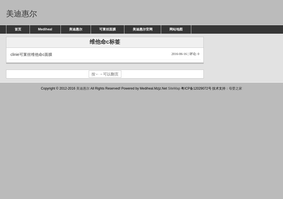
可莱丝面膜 (107, 29)
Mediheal (45, 29)
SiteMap (174, 88)
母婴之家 (235, 88)
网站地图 (176, 29)
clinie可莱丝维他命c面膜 (105, 54)
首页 (18, 29)
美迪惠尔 (21, 13)
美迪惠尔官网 (143, 29)
